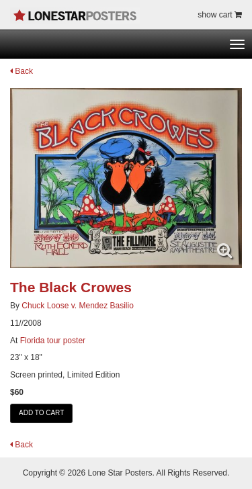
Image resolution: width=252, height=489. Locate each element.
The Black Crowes (71, 287)
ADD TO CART (41, 412)
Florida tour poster (52, 340)
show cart (220, 14)
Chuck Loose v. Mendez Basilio (78, 305)
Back (21, 71)
